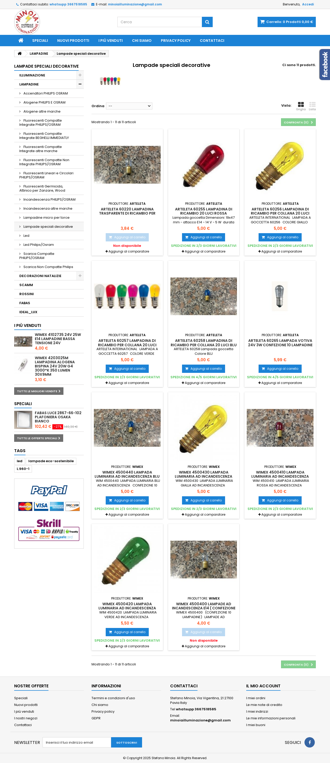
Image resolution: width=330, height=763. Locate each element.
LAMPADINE (29, 84)
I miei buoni (255, 724)
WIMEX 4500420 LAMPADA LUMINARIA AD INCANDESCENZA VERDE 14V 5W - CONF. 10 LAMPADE (127, 608)
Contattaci (212, 40)
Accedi (308, 4)
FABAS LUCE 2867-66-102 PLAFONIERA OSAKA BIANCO (58, 417)
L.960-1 (23, 468)
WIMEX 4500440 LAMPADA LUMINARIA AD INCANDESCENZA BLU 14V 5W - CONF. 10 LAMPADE (127, 476)
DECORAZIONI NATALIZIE (40, 275)
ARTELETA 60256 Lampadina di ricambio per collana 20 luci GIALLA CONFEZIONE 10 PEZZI (280, 213)
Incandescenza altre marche (47, 208)
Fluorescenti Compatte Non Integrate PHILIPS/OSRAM (44, 162)
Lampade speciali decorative (48, 226)
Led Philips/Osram (38, 244)
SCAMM (26, 284)
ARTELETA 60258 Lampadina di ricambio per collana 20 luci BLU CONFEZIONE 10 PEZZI (204, 345)
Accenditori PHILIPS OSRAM (45, 93)
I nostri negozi (25, 718)
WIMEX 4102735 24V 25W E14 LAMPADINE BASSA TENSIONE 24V (58, 338)
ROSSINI (26, 294)
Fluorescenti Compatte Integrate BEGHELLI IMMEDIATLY (44, 135)
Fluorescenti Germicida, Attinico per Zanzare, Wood (42, 188)
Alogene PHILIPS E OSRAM (44, 102)
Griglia (301, 106)
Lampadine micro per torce (46, 217)
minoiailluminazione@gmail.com (200, 720)
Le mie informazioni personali (270, 718)
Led (26, 235)
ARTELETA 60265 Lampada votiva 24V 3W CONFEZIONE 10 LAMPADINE (280, 342)
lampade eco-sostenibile (51, 461)
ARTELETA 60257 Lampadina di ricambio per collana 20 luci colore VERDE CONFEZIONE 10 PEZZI (127, 345)
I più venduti (110, 40)
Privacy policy (176, 40)
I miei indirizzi (257, 711)
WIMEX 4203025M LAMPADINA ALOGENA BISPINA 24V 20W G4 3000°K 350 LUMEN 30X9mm (55, 366)
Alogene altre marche (42, 111)
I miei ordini (255, 698)
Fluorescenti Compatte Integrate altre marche (40, 148)
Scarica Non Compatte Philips (48, 266)
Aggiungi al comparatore (129, 251)
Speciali (40, 40)
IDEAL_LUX (28, 312)
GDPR (96, 718)
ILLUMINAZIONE (32, 75)
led (19, 461)
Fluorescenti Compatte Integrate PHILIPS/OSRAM (40, 122)
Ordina (98, 106)
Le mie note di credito (264, 704)
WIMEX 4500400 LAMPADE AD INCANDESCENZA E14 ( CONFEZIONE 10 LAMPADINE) (203, 608)
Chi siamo (142, 40)
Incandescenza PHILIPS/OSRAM (49, 199)
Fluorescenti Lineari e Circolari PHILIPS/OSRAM (46, 175)
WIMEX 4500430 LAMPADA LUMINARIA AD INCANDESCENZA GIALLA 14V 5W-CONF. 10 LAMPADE (203, 476)
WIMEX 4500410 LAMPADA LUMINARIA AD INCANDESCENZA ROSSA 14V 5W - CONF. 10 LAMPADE (280, 476)
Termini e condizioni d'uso (113, 698)
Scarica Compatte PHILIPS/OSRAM (36, 255)
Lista (312, 106)
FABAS (24, 303)
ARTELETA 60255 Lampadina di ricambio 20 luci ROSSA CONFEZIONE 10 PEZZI (203, 213)
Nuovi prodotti (73, 40)
